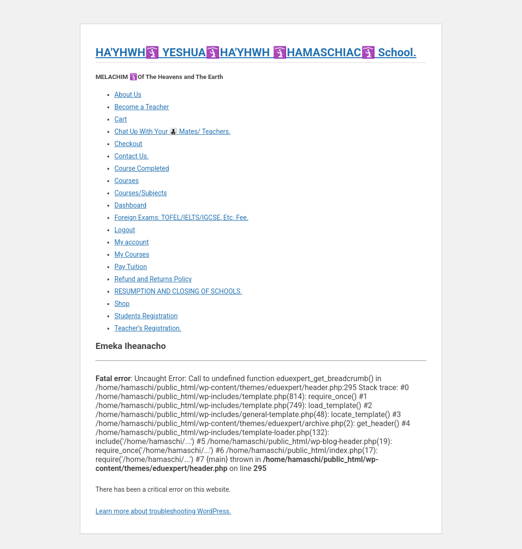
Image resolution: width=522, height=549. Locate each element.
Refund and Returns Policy (152, 279)
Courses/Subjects (140, 193)
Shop (122, 303)
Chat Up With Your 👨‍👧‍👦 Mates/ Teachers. (172, 131)
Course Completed (141, 168)
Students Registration (146, 316)
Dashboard (130, 205)
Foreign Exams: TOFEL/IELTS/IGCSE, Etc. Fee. (181, 217)
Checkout (128, 144)
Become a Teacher (141, 107)
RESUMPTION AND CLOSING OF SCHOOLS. (178, 291)
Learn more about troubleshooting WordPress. (163, 511)
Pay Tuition (130, 266)
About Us (127, 94)
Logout (124, 230)
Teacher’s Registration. (147, 328)
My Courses (131, 254)
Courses (126, 180)
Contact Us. (131, 156)
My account (131, 242)
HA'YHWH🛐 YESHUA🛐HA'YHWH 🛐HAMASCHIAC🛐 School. (256, 52)
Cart (120, 119)
